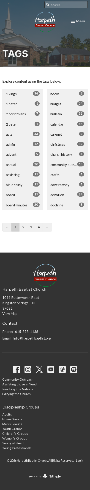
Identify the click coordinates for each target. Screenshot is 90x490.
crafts (67, 174)
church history (67, 154)
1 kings (23, 93)
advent (23, 154)
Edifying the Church (16, 394)
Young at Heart (13, 443)
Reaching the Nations (17, 389)
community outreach (67, 164)
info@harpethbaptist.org (32, 338)
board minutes (23, 205)
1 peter (23, 103)
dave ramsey (67, 184)
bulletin (67, 113)
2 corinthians (23, 113)
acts (23, 134)
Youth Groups (12, 429)
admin (23, 144)
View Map (9, 313)
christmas (67, 144)
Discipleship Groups (20, 407)
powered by (45, 476)
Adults (7, 414)
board (23, 194)
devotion (67, 194)
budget (67, 103)
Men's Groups (12, 424)
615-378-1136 (26, 331)
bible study (23, 184)
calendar (67, 124)
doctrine (67, 205)
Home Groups (12, 419)
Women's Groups (14, 438)
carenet (67, 134)
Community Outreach (17, 379)
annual (23, 164)
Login (79, 460)
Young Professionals (17, 448)
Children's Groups (15, 433)
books (67, 93)
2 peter (23, 124)
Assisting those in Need (19, 384)
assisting (23, 174)
